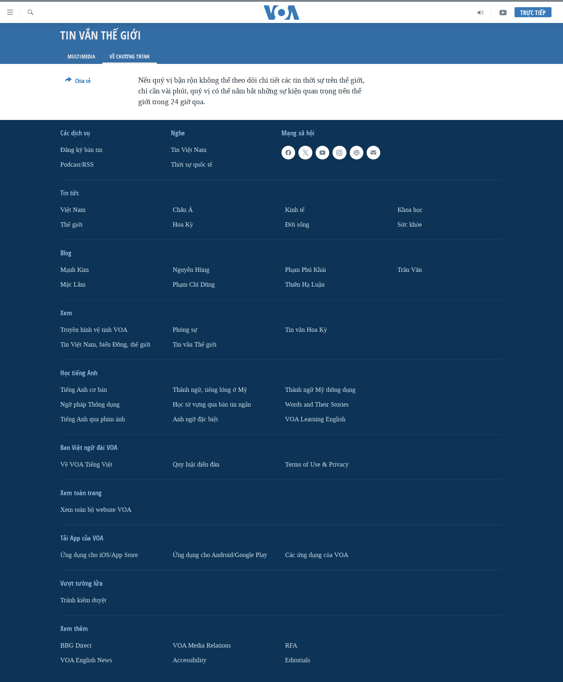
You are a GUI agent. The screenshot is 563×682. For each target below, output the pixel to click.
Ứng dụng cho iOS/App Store (99, 555)
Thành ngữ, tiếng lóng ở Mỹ (210, 389)
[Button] (77, 82)
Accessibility (189, 660)
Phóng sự (185, 329)
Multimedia (81, 56)
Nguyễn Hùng (191, 270)
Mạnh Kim (74, 270)
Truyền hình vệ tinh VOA (93, 329)
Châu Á (183, 210)
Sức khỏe (409, 225)
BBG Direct (76, 645)
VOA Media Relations (202, 645)
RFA (291, 645)
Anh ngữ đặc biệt (195, 419)
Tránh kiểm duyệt (83, 600)
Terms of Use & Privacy (317, 464)
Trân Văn (409, 270)
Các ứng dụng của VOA (316, 555)
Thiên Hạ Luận (305, 284)
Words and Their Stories (317, 404)
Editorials (297, 660)
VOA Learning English (315, 419)
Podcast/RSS (77, 165)
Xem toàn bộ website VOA (95, 509)
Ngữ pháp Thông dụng (90, 404)
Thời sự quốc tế (191, 165)
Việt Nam (72, 210)
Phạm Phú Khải (305, 270)
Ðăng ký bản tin (81, 150)
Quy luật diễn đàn (196, 464)
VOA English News (86, 660)
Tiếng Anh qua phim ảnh (92, 419)
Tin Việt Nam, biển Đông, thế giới (105, 344)
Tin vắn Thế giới (195, 344)
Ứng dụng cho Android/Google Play (220, 555)
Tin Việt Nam (188, 150)
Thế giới (71, 225)
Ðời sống (297, 225)
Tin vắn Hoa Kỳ (306, 329)
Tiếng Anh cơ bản (83, 389)
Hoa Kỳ (183, 225)
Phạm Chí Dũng (194, 284)
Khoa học (410, 210)
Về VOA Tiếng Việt (86, 464)
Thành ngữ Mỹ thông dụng (320, 389)
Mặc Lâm (72, 284)
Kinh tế (294, 210)
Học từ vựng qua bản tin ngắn (212, 404)
